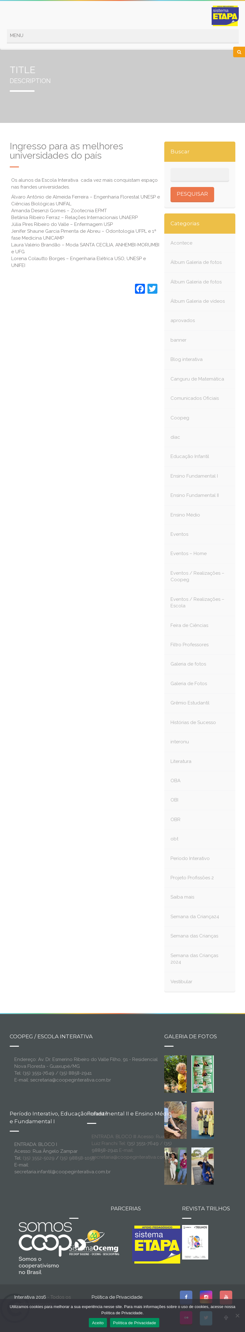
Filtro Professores (190, 644)
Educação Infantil (190, 456)
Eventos (179, 534)
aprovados (183, 320)
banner (178, 340)
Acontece (181, 243)
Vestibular (181, 981)
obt (174, 839)
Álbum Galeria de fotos (196, 262)
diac (175, 437)
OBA (175, 780)
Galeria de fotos (188, 664)
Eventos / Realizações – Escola (197, 602)
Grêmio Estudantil (190, 703)
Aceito (98, 1322)
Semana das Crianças (194, 936)
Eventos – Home (189, 553)
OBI (174, 800)
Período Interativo (190, 858)
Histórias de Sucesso (193, 722)
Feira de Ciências (189, 625)
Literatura (181, 761)
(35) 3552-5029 (39, 1158)
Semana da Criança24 (195, 916)
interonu (180, 742)
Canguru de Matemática (197, 379)
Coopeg (180, 418)
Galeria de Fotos (189, 683)
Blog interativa (187, 359)
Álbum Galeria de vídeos (198, 301)
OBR (175, 819)
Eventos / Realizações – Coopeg (197, 576)
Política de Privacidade (117, 1297)
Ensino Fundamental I (194, 476)
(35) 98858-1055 (77, 1158)
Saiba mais (182, 897)
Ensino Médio (185, 515)
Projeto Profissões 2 (192, 878)
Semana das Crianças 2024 (194, 959)
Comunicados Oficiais (195, 398)
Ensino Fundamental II (195, 495)
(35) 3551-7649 (143, 1143)
